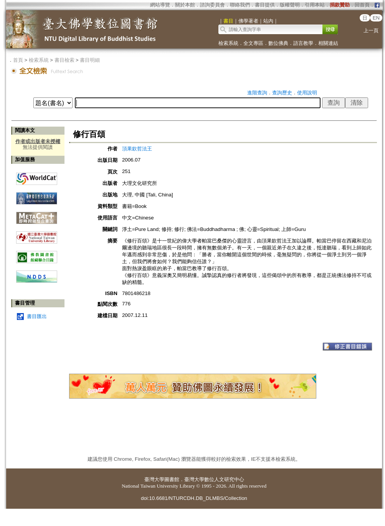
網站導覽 (160, 5)
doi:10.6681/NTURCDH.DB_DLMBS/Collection (194, 498)
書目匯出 (37, 316)
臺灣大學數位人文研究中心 (214, 479)
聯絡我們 (240, 5)
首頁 (18, 60)
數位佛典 (278, 43)
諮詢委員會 (212, 5)
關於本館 (185, 5)
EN (376, 18)
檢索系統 (228, 43)
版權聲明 (290, 5)
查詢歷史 (282, 93)
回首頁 (362, 5)
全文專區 (253, 43)
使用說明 (307, 93)
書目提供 (265, 5)
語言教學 (303, 43)
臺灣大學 (154, 479)
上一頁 (371, 30)
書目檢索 (64, 60)
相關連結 (328, 43)
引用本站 (315, 5)
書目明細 (90, 60)
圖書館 (171, 479)
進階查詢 (257, 93)
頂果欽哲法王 (137, 149)
